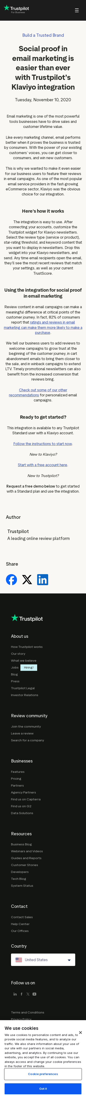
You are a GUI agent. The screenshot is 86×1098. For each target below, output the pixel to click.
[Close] (80, 1037)
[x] (28, 994)
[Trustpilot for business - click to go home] (16, 10)
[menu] (70, 10)
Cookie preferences (43, 1079)
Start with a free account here (42, 465)
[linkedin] (15, 994)
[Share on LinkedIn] (42, 580)
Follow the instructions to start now (42, 444)
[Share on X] (27, 580)
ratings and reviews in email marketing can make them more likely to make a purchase (43, 327)
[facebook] (21, 994)
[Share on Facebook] (11, 580)
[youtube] (34, 994)
